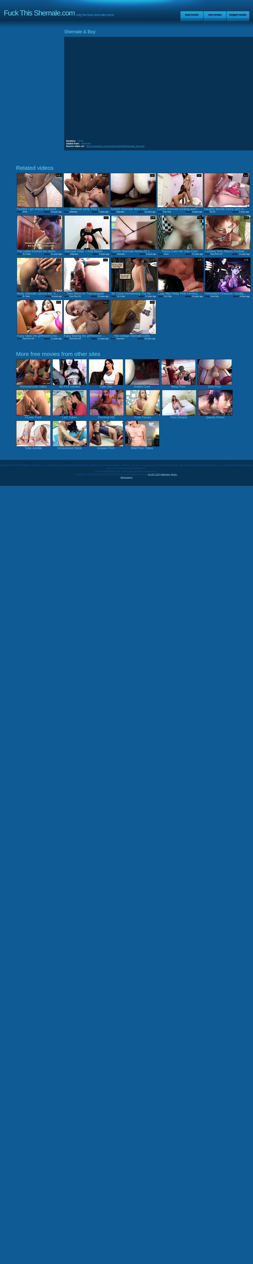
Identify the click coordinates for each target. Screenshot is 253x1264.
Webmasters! (126, 477)
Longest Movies (237, 14)
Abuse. (174, 474)
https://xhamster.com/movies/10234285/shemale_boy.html (115, 146)
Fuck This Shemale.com (39, 13)
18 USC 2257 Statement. (159, 474)
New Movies (214, 14)
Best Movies (192, 14)
